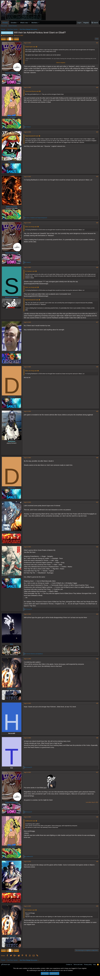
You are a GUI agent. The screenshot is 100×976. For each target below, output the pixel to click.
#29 (97, 411)
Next (16, 38)
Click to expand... (61, 62)
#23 (97, 132)
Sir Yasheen (12, 117)
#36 (97, 738)
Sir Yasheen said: (30, 271)
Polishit (11, 352)
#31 (97, 502)
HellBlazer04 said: (30, 821)
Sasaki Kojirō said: (30, 46)
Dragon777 (12, 397)
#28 (97, 367)
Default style (5, 964)
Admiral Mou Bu (11, 891)
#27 (97, 322)
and (34, 653)
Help (94, 964)
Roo (11, 644)
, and (36, 217)
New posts (4, 26)
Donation (14, 22)
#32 (97, 547)
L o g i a (11, 532)
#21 (97, 43)
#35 (97, 703)
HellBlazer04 (11, 689)
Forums (5, 22)
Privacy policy (88, 964)
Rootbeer (12, 162)
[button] (18, 22)
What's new (24, 22)
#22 (97, 87)
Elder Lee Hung (11, 206)
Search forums (12, 26)
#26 (97, 267)
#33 (97, 614)
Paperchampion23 (11, 73)
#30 (97, 457)
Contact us (69, 964)
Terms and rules (78, 964)
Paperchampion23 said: (32, 136)
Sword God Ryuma (7, 35)
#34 (97, 658)
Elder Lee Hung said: (31, 226)
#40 (97, 906)
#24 (97, 176)
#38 (97, 817)
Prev (3, 38)
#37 (97, 772)
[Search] (95, 22)
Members (34, 22)
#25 (97, 222)
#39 (97, 861)
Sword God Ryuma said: (32, 91)
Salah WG (11, 577)
